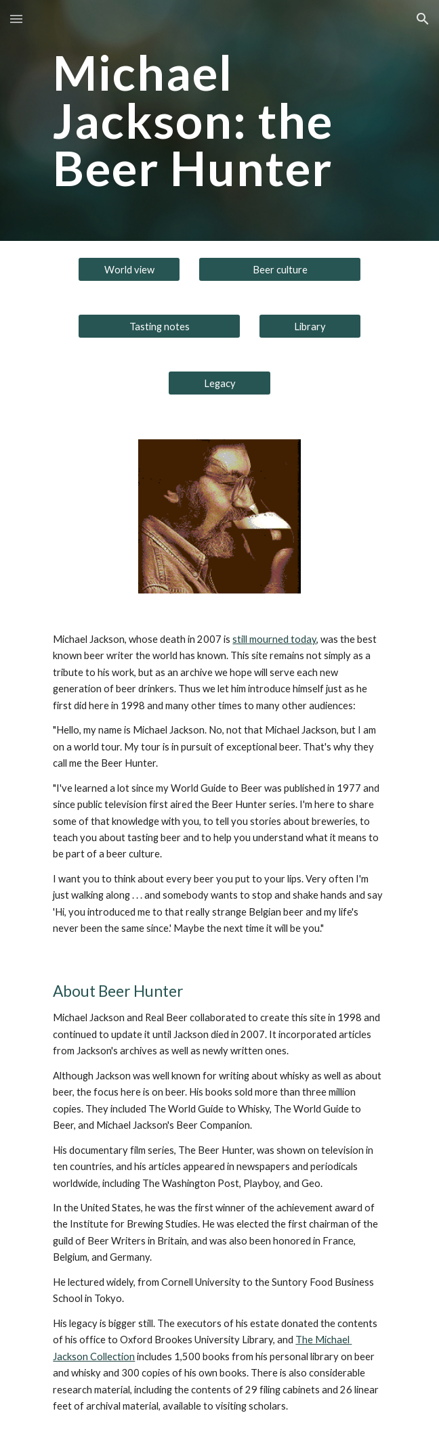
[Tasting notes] (159, 326)
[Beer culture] (279, 269)
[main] (219, 120)
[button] (16, 18)
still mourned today (274, 639)
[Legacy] (219, 383)
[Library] (309, 326)
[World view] (129, 269)
